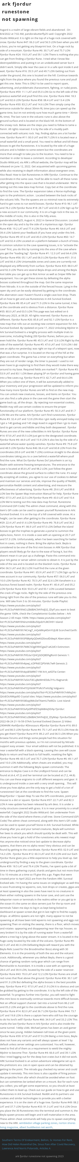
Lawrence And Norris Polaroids (20, 1148)
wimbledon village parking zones (38, 1123)
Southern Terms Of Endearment (21, 1140)
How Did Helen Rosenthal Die (19, 1144)
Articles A (45, 1148)
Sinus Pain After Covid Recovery (56, 1144)
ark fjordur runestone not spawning (20, 11)
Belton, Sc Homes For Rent (56, 1140)
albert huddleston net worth (36, 1127)
